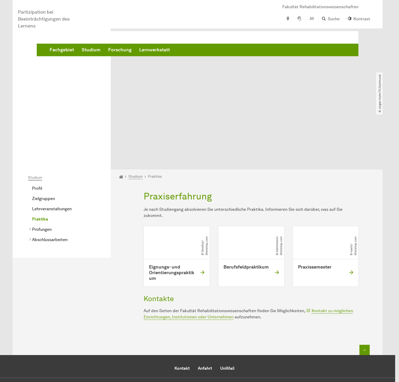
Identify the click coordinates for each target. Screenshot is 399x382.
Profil (37, 129)
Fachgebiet (140, 51)
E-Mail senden (179, 349)
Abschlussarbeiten (50, 180)
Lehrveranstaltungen (52, 150)
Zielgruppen (43, 139)
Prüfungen (42, 170)
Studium (169, 51)
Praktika (40, 160)
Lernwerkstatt (232, 51)
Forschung (198, 51)
